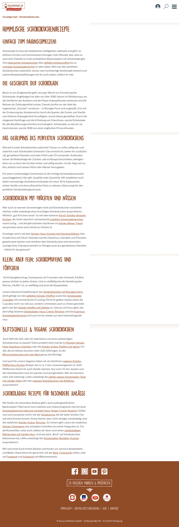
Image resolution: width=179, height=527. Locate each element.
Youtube (94, 471)
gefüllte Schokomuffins (57, 62)
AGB (105, 508)
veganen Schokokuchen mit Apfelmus (53, 380)
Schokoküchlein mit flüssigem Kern (63, 291)
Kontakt (114, 508)
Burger (174, 6)
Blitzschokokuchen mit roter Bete (21, 354)
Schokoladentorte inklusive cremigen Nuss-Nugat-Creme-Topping (39, 410)
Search (166, 6)
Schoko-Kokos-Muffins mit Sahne (61, 346)
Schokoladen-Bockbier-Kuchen (61, 438)
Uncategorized (9, 16)
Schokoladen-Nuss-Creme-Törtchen (44, 311)
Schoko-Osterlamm (13, 426)
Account (157, 6)
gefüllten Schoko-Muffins (41, 295)
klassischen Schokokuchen (23, 62)
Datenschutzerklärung (87, 508)
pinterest (104, 471)
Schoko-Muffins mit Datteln (34, 307)
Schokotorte (48, 414)
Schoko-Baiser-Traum (70, 223)
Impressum (66, 508)
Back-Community (63, 452)
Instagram (28, 456)
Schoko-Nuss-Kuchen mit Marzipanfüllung (55, 233)
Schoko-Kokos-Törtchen (32, 422)
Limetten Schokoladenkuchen (66, 219)
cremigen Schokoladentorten (18, 66)
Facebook (12, 456)
